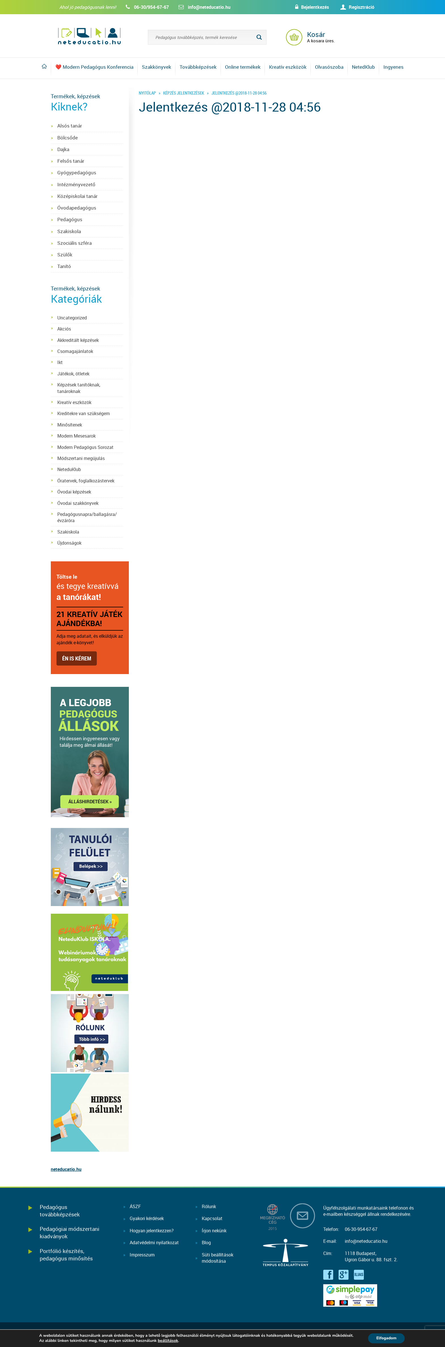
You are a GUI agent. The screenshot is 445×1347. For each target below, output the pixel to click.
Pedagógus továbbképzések (60, 1210)
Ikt (60, 362)
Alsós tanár (69, 125)
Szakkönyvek (156, 67)
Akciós (64, 329)
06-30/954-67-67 (151, 7)
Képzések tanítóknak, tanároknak (78, 388)
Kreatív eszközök (288, 67)
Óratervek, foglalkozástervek (85, 481)
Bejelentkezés (314, 7)
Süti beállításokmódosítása (217, 1258)
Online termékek (243, 67)
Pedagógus (69, 219)
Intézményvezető (76, 184)
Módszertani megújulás (81, 458)
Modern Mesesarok (76, 436)
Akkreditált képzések (78, 340)
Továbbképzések (198, 67)
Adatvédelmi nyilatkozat (154, 1242)
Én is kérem (76, 658)
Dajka (63, 149)
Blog (206, 1242)
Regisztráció (361, 7)
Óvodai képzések (74, 492)
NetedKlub (363, 67)
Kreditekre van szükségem (83, 413)
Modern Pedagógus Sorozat (85, 447)
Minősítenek (69, 425)
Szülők (64, 254)
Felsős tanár (70, 161)
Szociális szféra (74, 243)
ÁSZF (135, 1206)
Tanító (64, 266)
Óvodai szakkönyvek (77, 503)
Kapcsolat (212, 1218)
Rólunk (209, 1206)
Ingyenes (393, 67)
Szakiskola (69, 231)
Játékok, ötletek (73, 374)
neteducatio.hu (66, 1169)
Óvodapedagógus (76, 207)
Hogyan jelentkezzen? (152, 1230)
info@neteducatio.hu (209, 7)
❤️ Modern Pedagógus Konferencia (94, 67)
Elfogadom (386, 1338)
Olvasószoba (329, 67)
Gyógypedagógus (76, 172)
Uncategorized (72, 318)
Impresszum (142, 1255)
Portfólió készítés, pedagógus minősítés (66, 1254)
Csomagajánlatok (75, 351)
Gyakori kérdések (147, 1218)
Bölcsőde (67, 137)
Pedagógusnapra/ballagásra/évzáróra (87, 517)
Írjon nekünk (214, 1230)
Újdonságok (69, 543)
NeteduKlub (69, 469)
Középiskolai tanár (77, 196)
